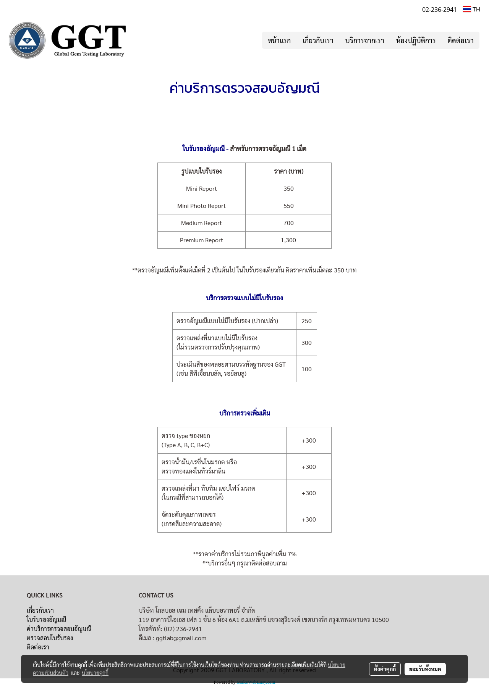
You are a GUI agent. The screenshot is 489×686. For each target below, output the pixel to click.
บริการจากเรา (364, 40)
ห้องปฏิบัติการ (416, 40)
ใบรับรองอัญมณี (46, 619)
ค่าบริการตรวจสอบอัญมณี (59, 629)
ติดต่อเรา (461, 40)
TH (471, 9)
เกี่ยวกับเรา (318, 40)
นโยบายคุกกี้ (95, 672)
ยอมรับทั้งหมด (425, 668)
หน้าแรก (279, 40)
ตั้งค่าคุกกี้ (385, 668)
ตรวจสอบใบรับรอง (50, 638)
